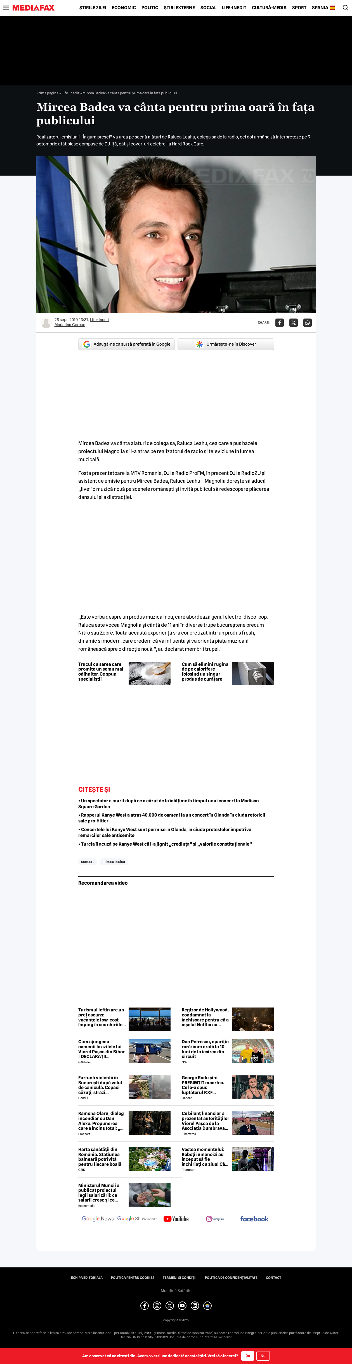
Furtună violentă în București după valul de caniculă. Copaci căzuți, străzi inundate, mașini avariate (100, 1085)
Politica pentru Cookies (132, 1278)
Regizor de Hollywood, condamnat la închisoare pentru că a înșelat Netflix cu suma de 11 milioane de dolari (205, 1017)
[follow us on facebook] (254, 1219)
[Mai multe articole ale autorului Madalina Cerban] (46, 322)
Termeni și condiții (180, 1278)
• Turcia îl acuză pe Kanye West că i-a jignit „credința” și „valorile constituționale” (165, 844)
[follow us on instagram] (215, 1219)
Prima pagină (47, 93)
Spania (320, 8)
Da (247, 1355)
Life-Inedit (234, 8)
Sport (299, 8)
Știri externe (179, 8)
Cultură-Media (269, 8)
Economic (124, 8)
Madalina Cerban (70, 324)
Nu (263, 1356)
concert (87, 861)
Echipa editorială (87, 1278)
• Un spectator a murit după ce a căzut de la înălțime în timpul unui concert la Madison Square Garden (168, 803)
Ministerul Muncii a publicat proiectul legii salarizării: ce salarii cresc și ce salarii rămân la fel (98, 1193)
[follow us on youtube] (176, 1219)
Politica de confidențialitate (231, 1278)
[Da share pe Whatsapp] (307, 323)
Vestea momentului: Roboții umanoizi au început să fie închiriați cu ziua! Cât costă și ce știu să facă (205, 1157)
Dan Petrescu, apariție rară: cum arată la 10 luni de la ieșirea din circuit (205, 1049)
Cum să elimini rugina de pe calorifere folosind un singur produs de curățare (205, 671)
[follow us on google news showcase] (137, 1219)
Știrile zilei (92, 8)
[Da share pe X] (293, 323)
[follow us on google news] (97, 1219)
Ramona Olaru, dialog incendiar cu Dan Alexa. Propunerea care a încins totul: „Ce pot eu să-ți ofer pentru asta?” (102, 1121)
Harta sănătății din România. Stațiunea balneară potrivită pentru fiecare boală (99, 1157)
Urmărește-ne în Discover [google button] (225, 344)
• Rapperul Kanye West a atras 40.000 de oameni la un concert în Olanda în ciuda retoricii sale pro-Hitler (171, 818)
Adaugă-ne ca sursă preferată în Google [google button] (126, 344)
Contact (273, 1278)
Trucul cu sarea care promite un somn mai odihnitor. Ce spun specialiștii (100, 671)
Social (208, 8)
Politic (149, 8)
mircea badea (113, 861)
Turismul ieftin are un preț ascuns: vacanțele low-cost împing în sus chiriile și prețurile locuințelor (101, 1017)
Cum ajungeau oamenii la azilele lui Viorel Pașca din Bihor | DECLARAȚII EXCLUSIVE (101, 1049)
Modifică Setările (176, 1290)
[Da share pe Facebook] (279, 323)
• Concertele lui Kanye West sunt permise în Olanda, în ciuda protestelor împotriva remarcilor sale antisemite (164, 832)
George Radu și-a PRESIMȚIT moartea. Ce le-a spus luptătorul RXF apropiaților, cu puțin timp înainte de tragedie (204, 1085)
